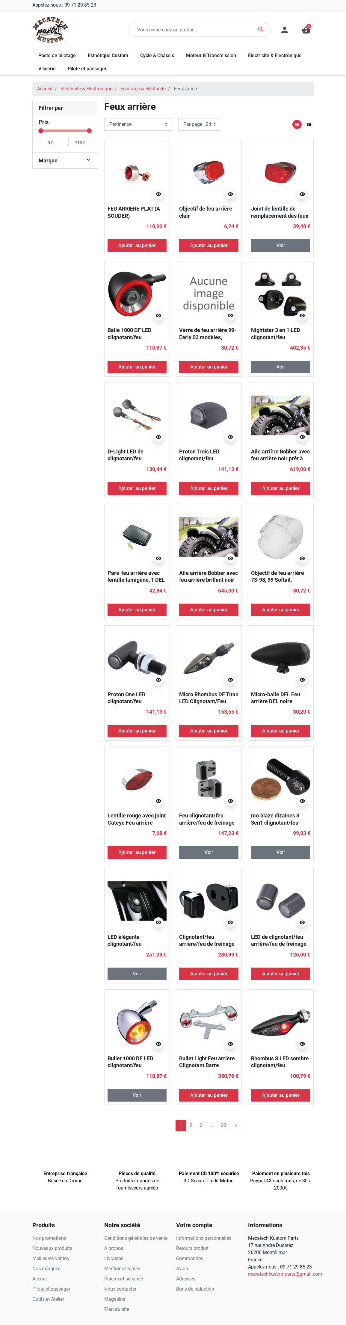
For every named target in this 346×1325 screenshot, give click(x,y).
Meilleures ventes (50, 1258)
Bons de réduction (195, 1289)
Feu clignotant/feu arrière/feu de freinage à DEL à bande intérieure (208, 822)
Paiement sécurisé (123, 1279)
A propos (113, 1248)
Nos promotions (49, 1238)
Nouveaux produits (52, 1248)
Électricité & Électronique (86, 89)
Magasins (114, 1299)
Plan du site (116, 1309)
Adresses (185, 1279)
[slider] (41, 130)
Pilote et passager (51, 1289)
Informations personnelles (203, 1238)
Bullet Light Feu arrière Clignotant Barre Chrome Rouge (207, 1065)
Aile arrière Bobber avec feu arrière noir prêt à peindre (280, 458)
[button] (306, 30)
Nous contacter (120, 1289)
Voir (281, 245)
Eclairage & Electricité (143, 89)
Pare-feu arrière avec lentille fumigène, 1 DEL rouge (136, 580)
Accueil (44, 89)
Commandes (189, 1258)
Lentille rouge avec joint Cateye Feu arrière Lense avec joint (137, 822)
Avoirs (182, 1268)
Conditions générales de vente (135, 1238)
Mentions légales (122, 1268)
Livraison (114, 1258)
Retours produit (192, 1248)
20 (223, 1125)
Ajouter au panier (137, 245)
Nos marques (46, 1268)
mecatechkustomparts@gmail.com (285, 1274)
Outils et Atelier (48, 1299)
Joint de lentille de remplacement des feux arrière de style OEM (279, 215)
